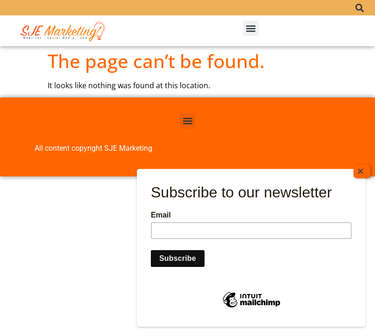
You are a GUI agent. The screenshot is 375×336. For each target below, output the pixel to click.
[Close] (362, 182)
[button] (360, 7)
